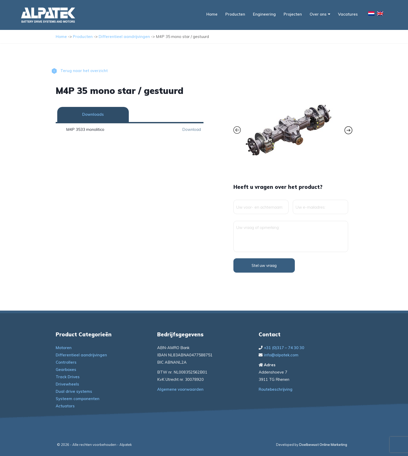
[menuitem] (371, 14)
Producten (235, 14)
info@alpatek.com (281, 354)
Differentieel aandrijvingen (124, 36)
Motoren (64, 347)
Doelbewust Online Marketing (323, 444)
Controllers (66, 362)
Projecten (293, 14)
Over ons (320, 14)
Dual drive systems (74, 391)
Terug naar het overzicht (80, 70)
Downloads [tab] (93, 114)
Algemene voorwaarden (180, 389)
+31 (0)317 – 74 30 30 (284, 347)
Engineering (264, 14)
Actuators (65, 405)
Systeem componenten (77, 398)
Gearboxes (66, 369)
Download (191, 129)
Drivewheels (67, 384)
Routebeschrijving (275, 389)
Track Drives (68, 376)
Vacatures (348, 14)
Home (212, 14)
